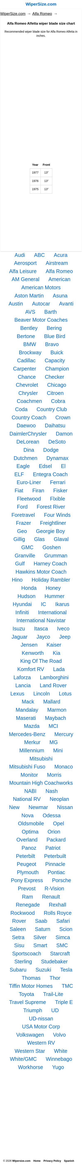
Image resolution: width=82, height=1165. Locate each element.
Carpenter (24, 369)
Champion (57, 369)
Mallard (51, 701)
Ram (27, 897)
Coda (21, 409)
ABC (39, 255)
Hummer (55, 596)
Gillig (19, 539)
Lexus (17, 693)
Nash (51, 791)
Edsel (45, 466)
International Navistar (40, 620)
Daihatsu (55, 425)
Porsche (61, 880)
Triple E (64, 1002)
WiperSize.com (41, 4)
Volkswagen (30, 1035)
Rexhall (57, 905)
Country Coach (29, 417)
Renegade (28, 905)
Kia (56, 653)
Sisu (19, 945)
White (60, 1051)
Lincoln (41, 693)
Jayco (43, 637)
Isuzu (19, 628)
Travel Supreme (27, 1002)
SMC (62, 945)
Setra (18, 937)
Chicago (56, 385)
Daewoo (26, 425)
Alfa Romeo (42, 14)
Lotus (65, 693)
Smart (40, 945)
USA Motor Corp (41, 1026)
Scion (65, 929)
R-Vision (54, 888)
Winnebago (59, 1059)
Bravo (52, 344)
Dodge (50, 450)
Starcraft (60, 953)
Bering (54, 328)
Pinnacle (55, 864)
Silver (39, 937)
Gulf (20, 563)
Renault (51, 897)
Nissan (65, 807)
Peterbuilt (55, 856)
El (63, 466)
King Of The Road (41, 661)
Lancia (23, 685)
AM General (25, 279)
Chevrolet (27, 385)
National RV (27, 799)
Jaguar (19, 637)
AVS (30, 312)
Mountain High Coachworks (41, 783)
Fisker (60, 490)
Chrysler (28, 393)
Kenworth (33, 653)
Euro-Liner (29, 482)
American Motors (41, 287)
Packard (55, 840)
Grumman (55, 555)
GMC (27, 547)
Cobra (58, 401)
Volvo (59, 1035)
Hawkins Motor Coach (40, 572)
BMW (29, 344)
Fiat (19, 490)
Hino (17, 580)
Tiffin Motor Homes (31, 986)
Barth (50, 312)
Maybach (55, 718)
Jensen (29, 645)
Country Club (52, 409)
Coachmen (29, 401)
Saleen (18, 929)
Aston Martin (29, 295)
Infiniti (22, 612)
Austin (15, 303)
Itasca (41, 628)
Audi (20, 255)
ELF (19, 474)
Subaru (18, 970)
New (14, 807)
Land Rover (53, 685)
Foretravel (23, 515)
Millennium (31, 750)
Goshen (52, 547)
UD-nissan (41, 1018)
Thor (55, 978)
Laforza (22, 677)
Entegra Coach (50, 474)
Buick (56, 352)
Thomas (31, 978)
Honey (53, 588)
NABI (30, 791)
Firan (38, 490)
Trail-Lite (53, 994)
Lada (59, 669)
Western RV (41, 1043)
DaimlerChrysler (28, 434)
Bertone (26, 336)
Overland (26, 840)
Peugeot (26, 864)
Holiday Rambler (51, 580)
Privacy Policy (52, 1160)
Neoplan (59, 799)
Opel (58, 823)
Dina (29, 450)
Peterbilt (25, 856)
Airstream (57, 263)
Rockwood (23, 913)
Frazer (23, 523)
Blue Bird (54, 336)
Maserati (26, 718)
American (59, 279)
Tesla (66, 970)
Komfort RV (30, 669)
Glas (39, 539)
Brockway (30, 352)
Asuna (60, 295)
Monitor (29, 775)
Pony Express (27, 880)
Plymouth (28, 872)
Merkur (32, 742)
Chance (27, 377)
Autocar (41, 303)
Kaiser (53, 645)
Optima (30, 832)
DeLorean (27, 442)
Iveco (63, 628)
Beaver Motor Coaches (41, 320)
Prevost (26, 888)
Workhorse (30, 1067)
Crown (62, 417)
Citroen (55, 393)
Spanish (69, 1160)
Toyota (26, 994)
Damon (64, 434)
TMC (67, 986)
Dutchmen (25, 458)
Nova (27, 815)
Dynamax (57, 458)
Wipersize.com (21, 1160)
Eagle (23, 466)
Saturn (42, 929)
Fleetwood (29, 499)
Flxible (57, 499)
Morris (54, 775)
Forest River (51, 507)
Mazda (32, 726)
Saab (41, 921)
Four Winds (57, 515)
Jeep (64, 637)
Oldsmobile (31, 823)
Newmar (38, 807)
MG (53, 742)
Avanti (66, 303)
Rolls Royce (57, 913)
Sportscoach (26, 953)
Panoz (28, 848)
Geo (22, 531)
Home (36, 1160)
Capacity (55, 360)
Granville (25, 555)
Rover (19, 921)
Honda (29, 588)
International (52, 612)
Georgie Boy (50, 531)
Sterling (23, 961)
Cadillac (26, 360)
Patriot (53, 848)
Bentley (29, 328)
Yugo (58, 1067)
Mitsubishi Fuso (27, 766)
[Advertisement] (41, 71)
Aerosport (25, 263)
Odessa (52, 815)
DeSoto (57, 442)
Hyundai (22, 604)
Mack (28, 701)
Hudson (27, 596)
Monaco (63, 766)
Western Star (30, 1051)
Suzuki (43, 970)
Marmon (56, 710)
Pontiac (56, 872)
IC (43, 604)
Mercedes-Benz (27, 734)
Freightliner (53, 523)
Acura (61, 255)
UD (55, 1010)
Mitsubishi (41, 758)
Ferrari (57, 482)
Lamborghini (54, 677)
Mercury (63, 734)
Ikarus (62, 604)
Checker (54, 377)
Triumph (32, 1010)
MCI (53, 726)
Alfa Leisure (23, 271)
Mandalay (27, 710)
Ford (22, 507)
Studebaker (54, 961)
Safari (63, 921)
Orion (54, 832)
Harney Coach (50, 563)
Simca (63, 937)
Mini (58, 750)
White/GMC (23, 1059)
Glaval (61, 539)
